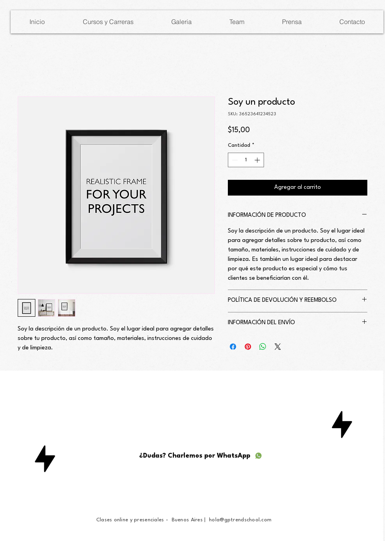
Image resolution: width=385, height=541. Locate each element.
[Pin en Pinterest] (248, 346)
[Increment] (258, 160)
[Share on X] (277, 346)
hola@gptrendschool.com (240, 520)
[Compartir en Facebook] (233, 346)
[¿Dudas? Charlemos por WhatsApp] (200, 455)
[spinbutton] (246, 160)
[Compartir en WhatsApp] (263, 346)
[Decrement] (234, 160)
